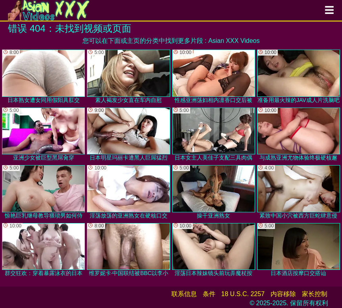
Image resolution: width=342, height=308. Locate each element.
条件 (209, 294)
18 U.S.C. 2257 (243, 294)
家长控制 (314, 294)
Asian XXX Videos (234, 40)
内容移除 (283, 294)
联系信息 (184, 294)
